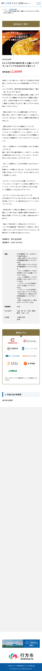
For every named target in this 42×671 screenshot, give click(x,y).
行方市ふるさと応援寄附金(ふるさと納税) (20, 666)
